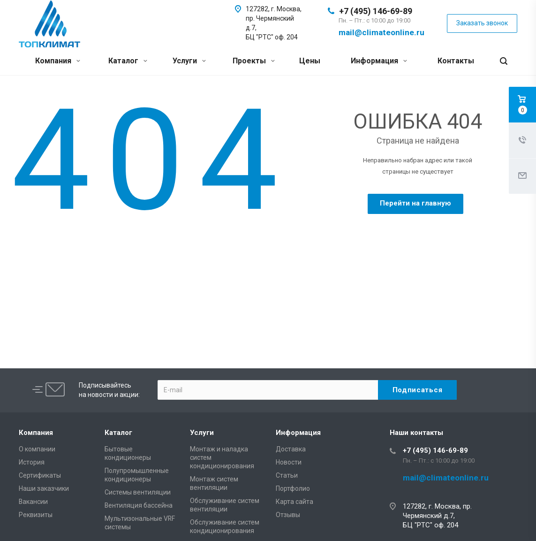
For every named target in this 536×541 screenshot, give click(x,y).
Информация (379, 60)
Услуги (189, 60)
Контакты (456, 60)
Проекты (254, 60)
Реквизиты (36, 514)
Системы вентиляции (138, 492)
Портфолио (293, 488)
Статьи (287, 475)
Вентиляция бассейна (139, 505)
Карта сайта (294, 501)
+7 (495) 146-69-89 (375, 11)
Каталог (127, 60)
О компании (37, 449)
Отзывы (288, 514)
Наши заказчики (44, 488)
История (32, 462)
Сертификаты (40, 475)
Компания (57, 60)
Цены (309, 60)
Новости (289, 462)
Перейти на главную (415, 203)
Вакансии (33, 501)
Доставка (291, 449)
